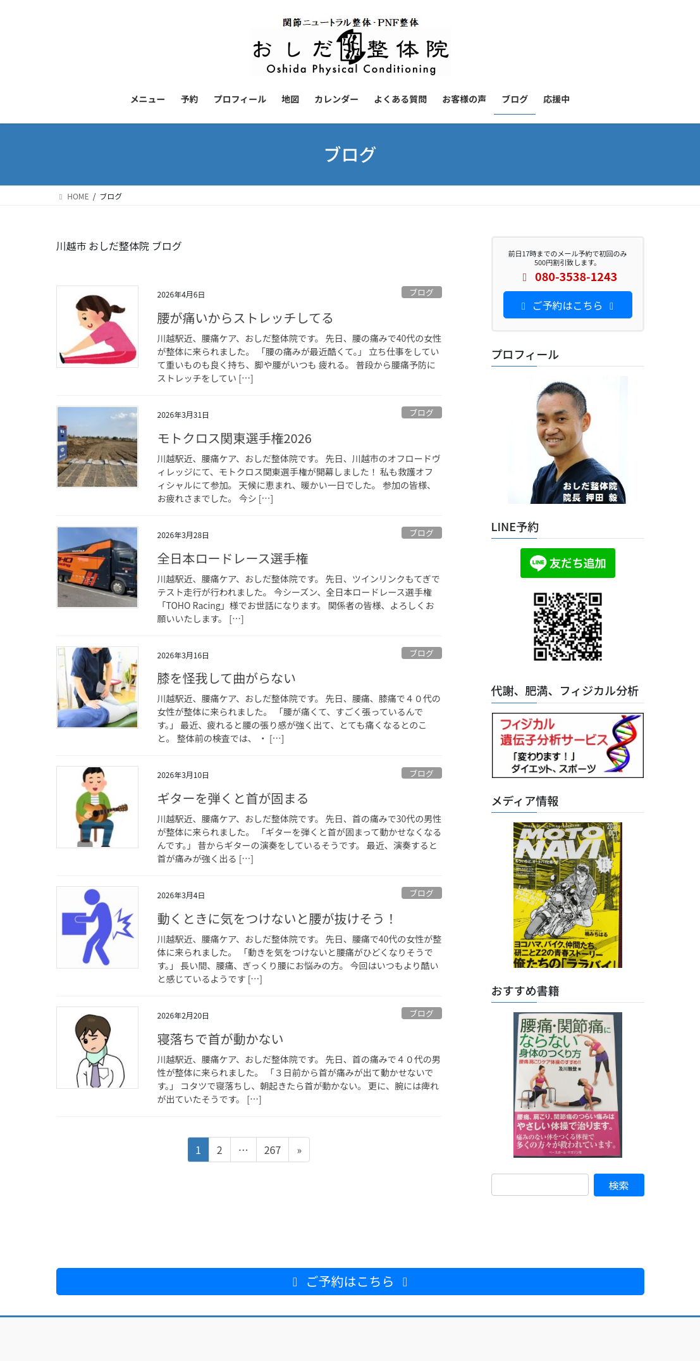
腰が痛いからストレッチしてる (245, 317)
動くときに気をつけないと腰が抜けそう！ (277, 918)
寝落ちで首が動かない (220, 1038)
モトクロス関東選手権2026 (234, 438)
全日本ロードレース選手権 (233, 558)
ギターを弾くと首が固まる (233, 798)
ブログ (421, 292)
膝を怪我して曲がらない (226, 677)
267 (272, 1151)
